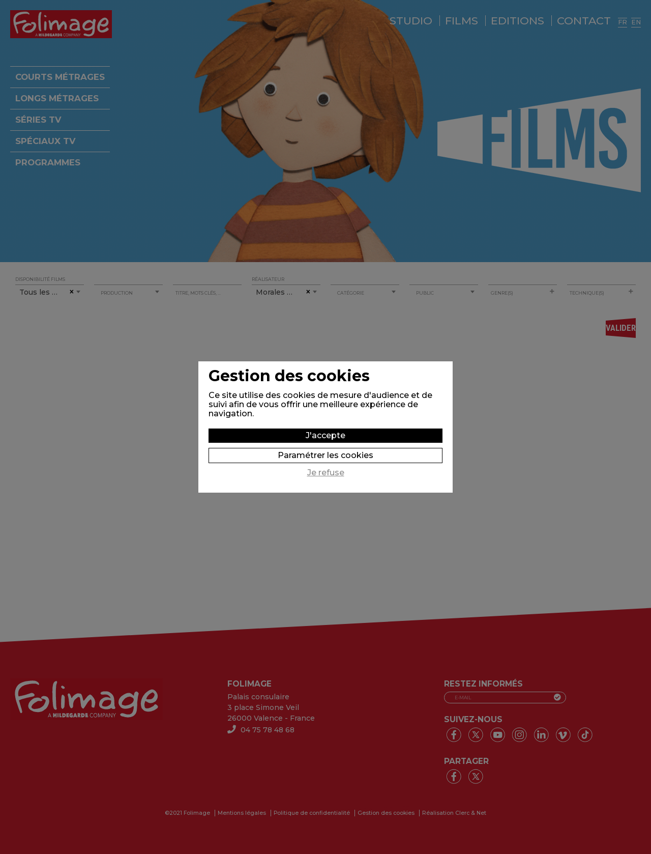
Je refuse (325, 472)
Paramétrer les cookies (325, 455)
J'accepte (325, 435)
